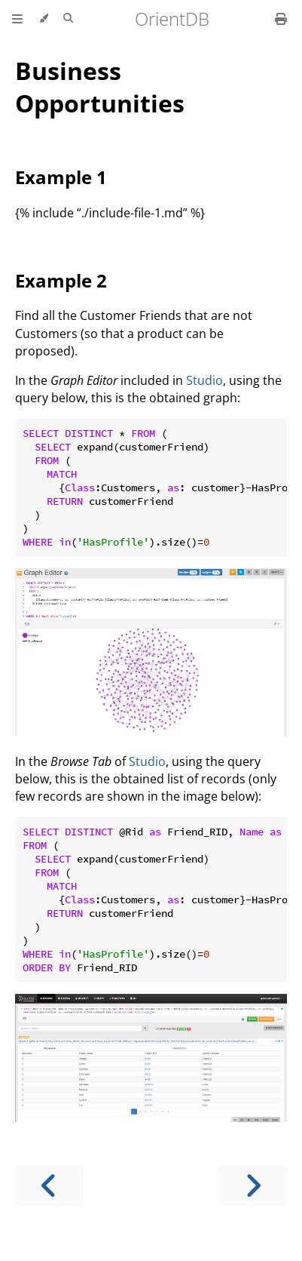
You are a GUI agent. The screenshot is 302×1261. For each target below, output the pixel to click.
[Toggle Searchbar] (68, 19)
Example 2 (61, 280)
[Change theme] (43, 19)
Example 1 (61, 177)
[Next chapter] (253, 1186)
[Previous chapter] (49, 1186)
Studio (204, 380)
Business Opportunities (100, 86)
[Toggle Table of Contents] (17, 19)
